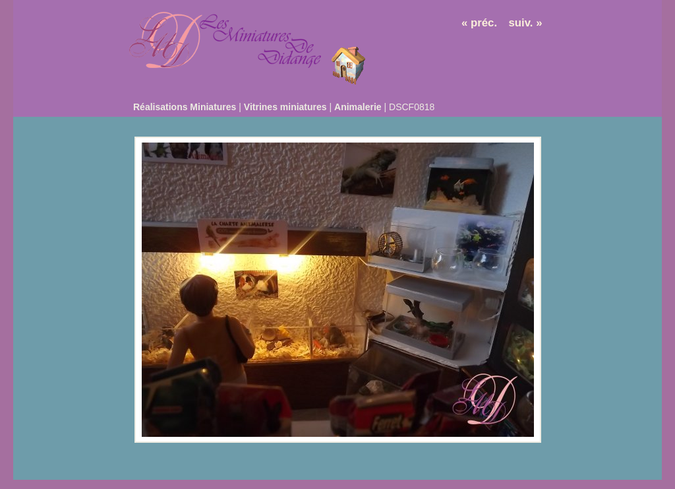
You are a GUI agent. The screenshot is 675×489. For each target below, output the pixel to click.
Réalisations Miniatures (184, 107)
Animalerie (358, 107)
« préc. (479, 22)
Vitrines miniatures (285, 107)
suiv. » (526, 22)
